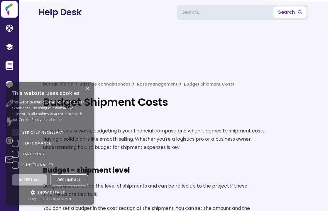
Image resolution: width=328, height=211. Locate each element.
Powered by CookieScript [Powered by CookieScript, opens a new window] (50, 199)
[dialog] (50, 143)
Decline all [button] (69, 179)
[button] (50, 192)
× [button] (87, 88)
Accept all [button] (29, 179)
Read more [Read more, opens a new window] (52, 119)
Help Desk (60, 12)
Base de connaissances (105, 84)
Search (290, 12)
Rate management (157, 84)
